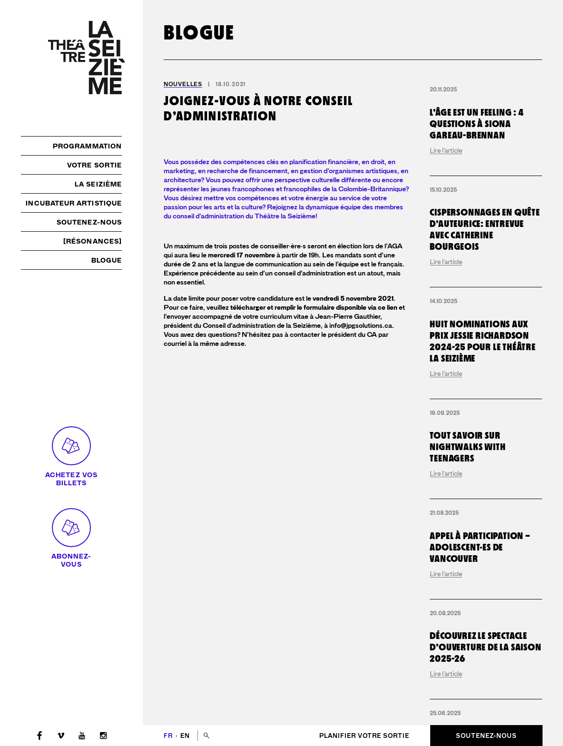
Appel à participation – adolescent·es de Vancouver (480, 547)
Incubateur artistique (74, 203)
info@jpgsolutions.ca (360, 489)
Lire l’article (446, 150)
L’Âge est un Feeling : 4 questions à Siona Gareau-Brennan (476, 124)
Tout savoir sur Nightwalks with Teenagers (467, 447)
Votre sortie (94, 165)
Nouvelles (183, 84)
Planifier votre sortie (364, 736)
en (185, 736)
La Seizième (98, 184)
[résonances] (92, 241)
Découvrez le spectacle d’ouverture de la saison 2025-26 (485, 647)
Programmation (87, 146)
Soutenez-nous (89, 222)
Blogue (106, 260)
